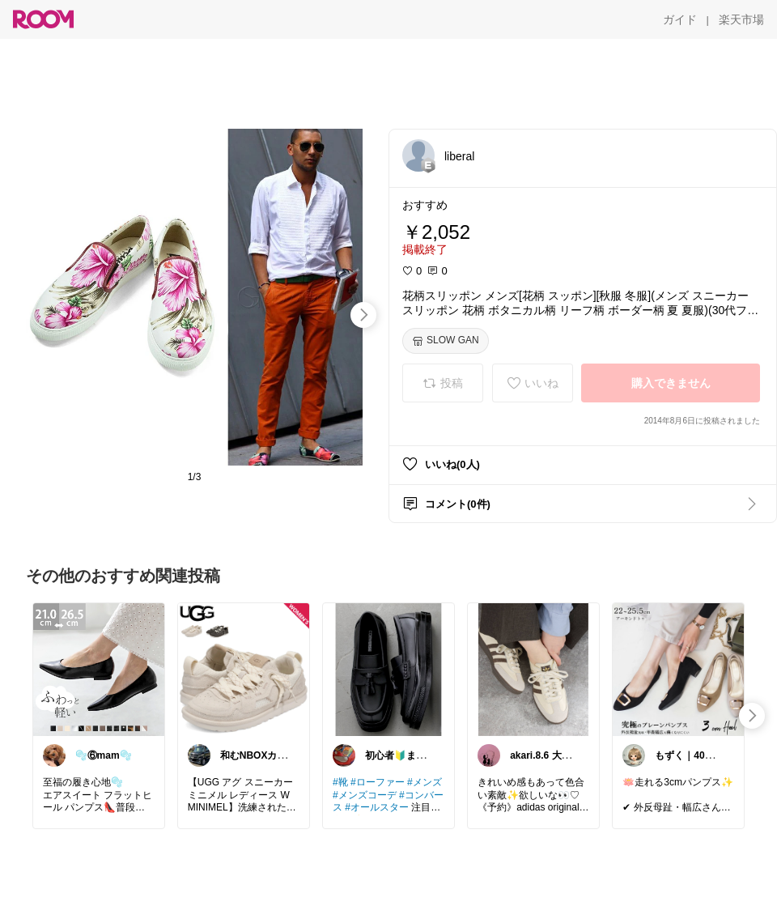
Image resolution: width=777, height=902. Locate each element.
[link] (98, 668)
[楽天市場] (741, 19)
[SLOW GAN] (445, 341)
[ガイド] (680, 19)
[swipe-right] (363, 315)
